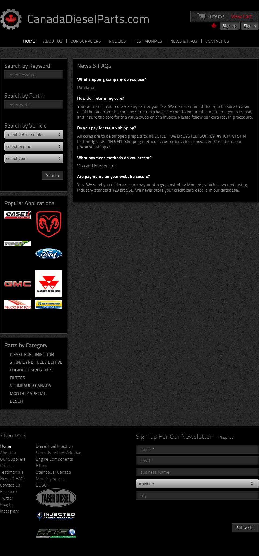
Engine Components (31, 370)
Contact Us (217, 41)
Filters (17, 378)
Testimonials (148, 41)
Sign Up (230, 26)
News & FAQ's (13, 478)
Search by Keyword (27, 65)
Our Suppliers (85, 41)
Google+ (7, 504)
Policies (117, 41)
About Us (52, 41)
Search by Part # (24, 95)
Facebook (9, 491)
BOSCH (16, 401)
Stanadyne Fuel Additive (36, 362)
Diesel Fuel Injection (32, 354)
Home (29, 41)
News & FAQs (183, 41)
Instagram (9, 511)
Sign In (250, 26)
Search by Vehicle (25, 125)
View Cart (241, 16)
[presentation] (177, 512)
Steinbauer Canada (30, 385)
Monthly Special (28, 393)
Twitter (6, 498)
